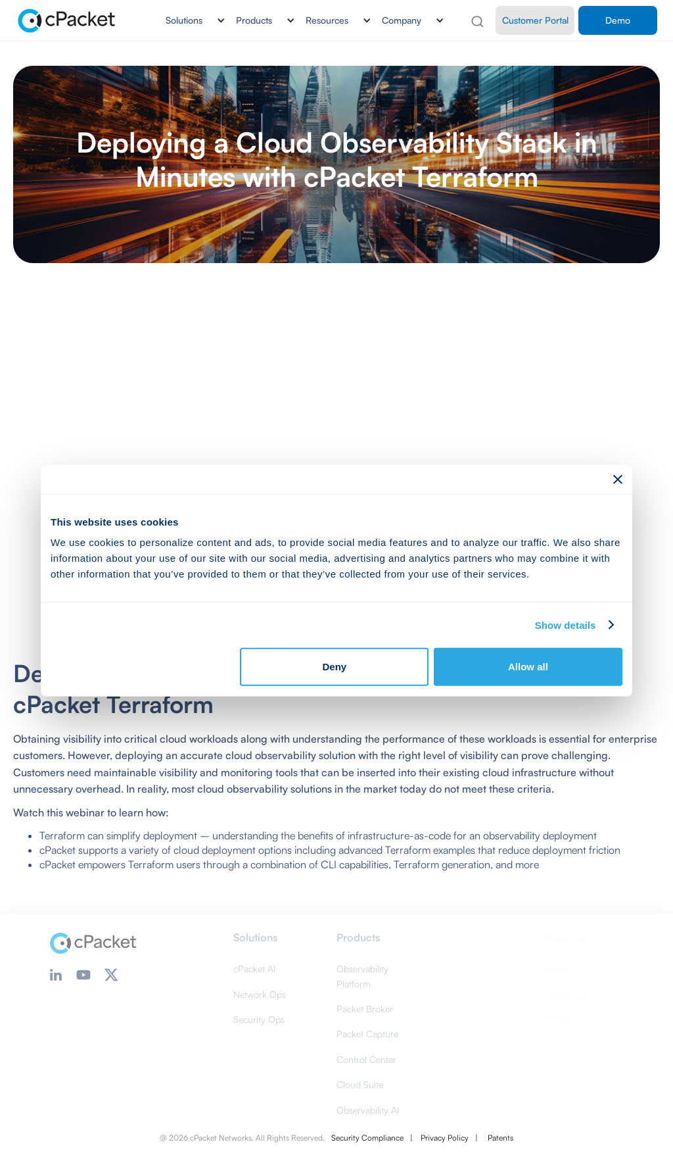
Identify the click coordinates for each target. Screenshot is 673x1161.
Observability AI (367, 1110)
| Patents (494, 1138)
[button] (190, 20)
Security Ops (259, 1019)
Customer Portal (535, 20)
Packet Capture (367, 1033)
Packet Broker (364, 1008)
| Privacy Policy (439, 1138)
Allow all (528, 666)
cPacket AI (254, 968)
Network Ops (259, 994)
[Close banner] (617, 478)
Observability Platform (362, 976)
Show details (565, 624)
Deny (335, 666)
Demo (617, 20)
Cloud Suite (359, 1084)
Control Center (366, 1059)
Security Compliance (367, 1138)
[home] (67, 20)
